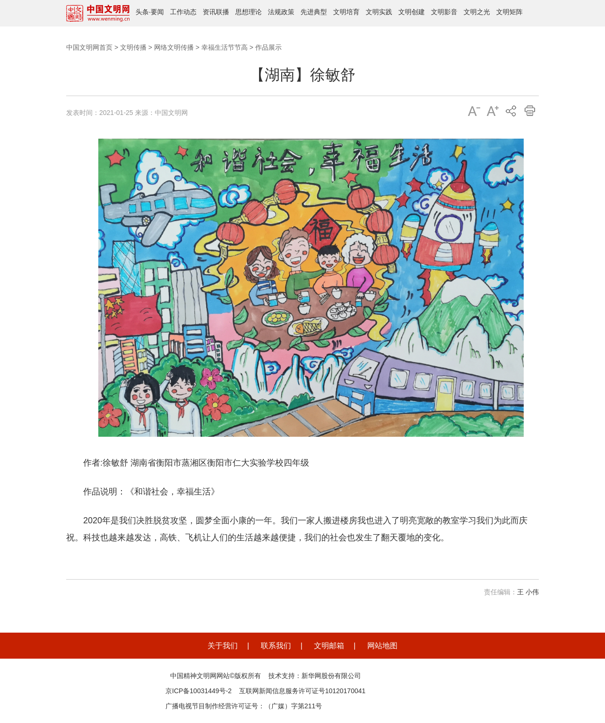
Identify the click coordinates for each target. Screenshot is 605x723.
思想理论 (248, 12)
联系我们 (276, 646)
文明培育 (346, 12)
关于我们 (222, 646)
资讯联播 (216, 12)
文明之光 (477, 12)
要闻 (157, 12)
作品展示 (268, 47)
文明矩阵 (509, 12)
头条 (142, 12)
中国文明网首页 (89, 47)
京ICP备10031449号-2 (198, 691)
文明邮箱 (329, 646)
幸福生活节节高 (224, 47)
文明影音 (444, 12)
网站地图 (382, 646)
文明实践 (379, 12)
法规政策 (281, 12)
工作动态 (183, 12)
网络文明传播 (174, 47)
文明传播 (133, 47)
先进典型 (314, 12)
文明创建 (411, 12)
